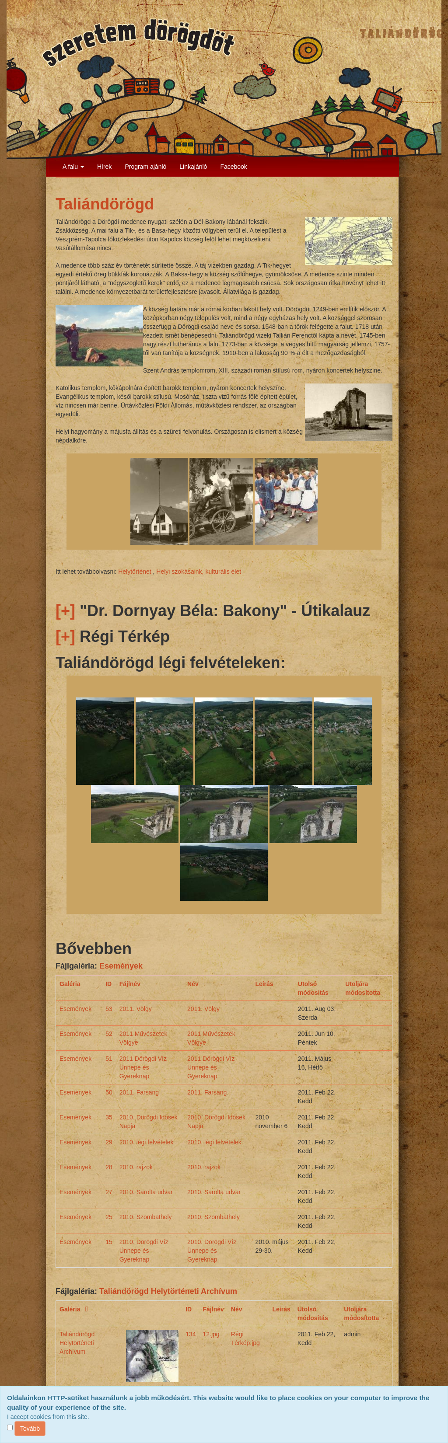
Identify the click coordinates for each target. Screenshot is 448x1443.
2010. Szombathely (145, 1216)
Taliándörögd (105, 204)
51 (108, 1058)
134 (191, 1334)
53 (108, 1008)
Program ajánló (145, 166)
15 (108, 1241)
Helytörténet (134, 571)
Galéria (70, 983)
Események (121, 966)
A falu (73, 166)
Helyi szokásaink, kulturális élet (198, 571)
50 (108, 1092)
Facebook (233, 166)
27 (108, 1192)
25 (108, 1216)
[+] (65, 611)
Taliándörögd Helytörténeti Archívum (168, 1291)
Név (193, 983)
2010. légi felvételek (146, 1142)
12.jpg (211, 1334)
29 (108, 1142)
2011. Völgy (135, 1008)
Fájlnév (129, 983)
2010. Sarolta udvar (146, 1192)
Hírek (104, 166)
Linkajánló (193, 166)
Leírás (264, 983)
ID (108, 983)
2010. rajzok (136, 1167)
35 (108, 1117)
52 (108, 1033)
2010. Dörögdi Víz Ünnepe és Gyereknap (143, 1250)
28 (108, 1167)
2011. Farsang (139, 1092)
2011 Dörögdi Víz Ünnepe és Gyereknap (143, 1067)
